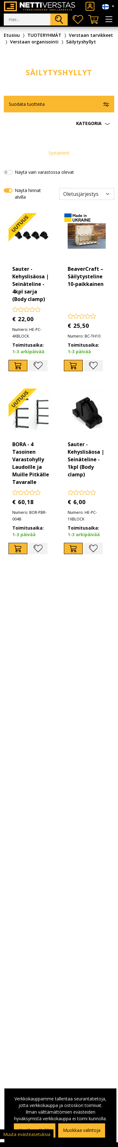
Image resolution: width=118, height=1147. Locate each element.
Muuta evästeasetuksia (26, 1134)
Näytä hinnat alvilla (28, 193)
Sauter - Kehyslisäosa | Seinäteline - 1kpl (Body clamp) (86, 459)
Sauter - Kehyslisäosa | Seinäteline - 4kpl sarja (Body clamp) (30, 284)
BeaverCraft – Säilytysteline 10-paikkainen (86, 276)
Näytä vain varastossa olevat (44, 172)
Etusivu (12, 35)
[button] (59, 123)
